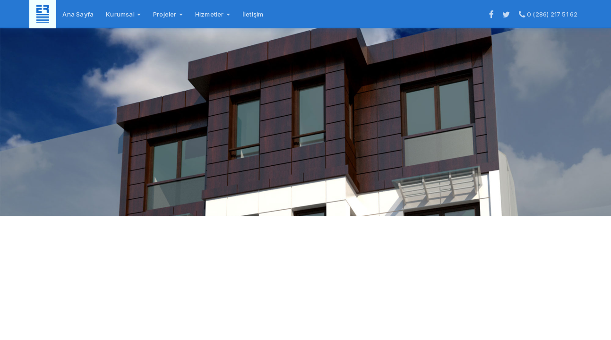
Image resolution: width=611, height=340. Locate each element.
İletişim (253, 14)
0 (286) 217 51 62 (548, 14)
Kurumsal (123, 14)
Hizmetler (212, 14)
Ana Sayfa (78, 14)
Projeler (168, 14)
